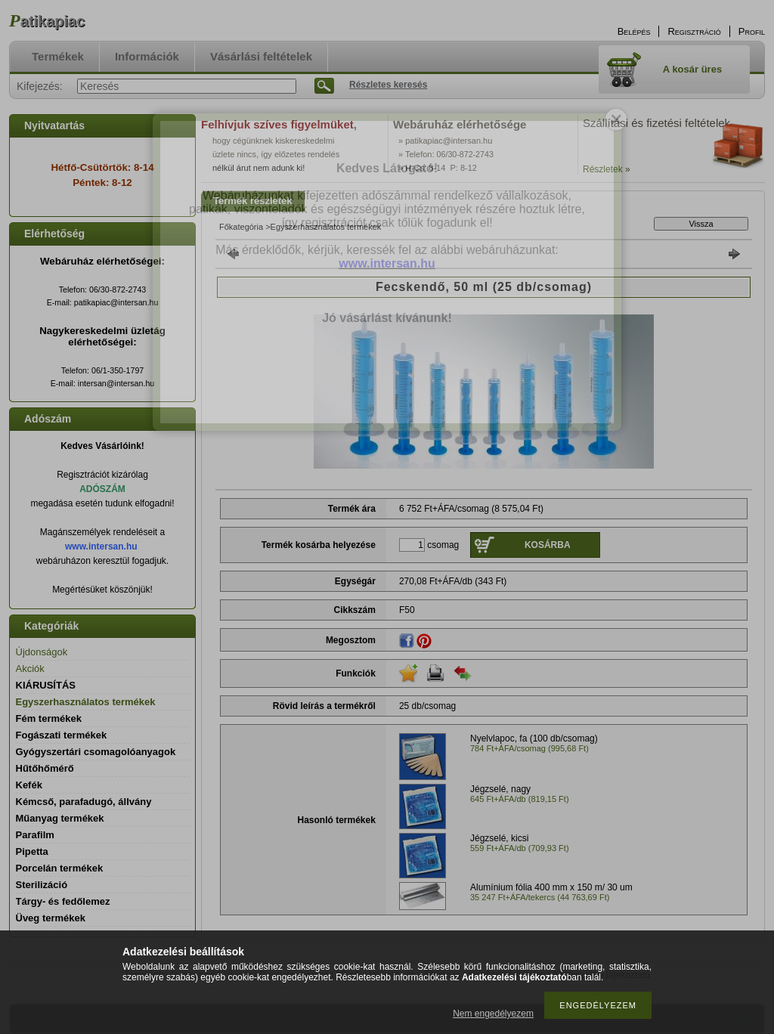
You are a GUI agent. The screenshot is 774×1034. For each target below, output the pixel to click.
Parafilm (35, 835)
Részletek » (606, 169)
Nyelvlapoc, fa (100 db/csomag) (534, 738)
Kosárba (548, 545)
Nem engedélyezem (493, 1013)
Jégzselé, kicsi (499, 838)
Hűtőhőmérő (45, 768)
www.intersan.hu (101, 546)
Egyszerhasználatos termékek (86, 701)
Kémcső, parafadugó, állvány (84, 801)
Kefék (29, 785)
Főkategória (241, 226)
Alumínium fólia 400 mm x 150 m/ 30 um (551, 887)
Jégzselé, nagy (500, 789)
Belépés (634, 31)
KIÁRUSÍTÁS (46, 685)
